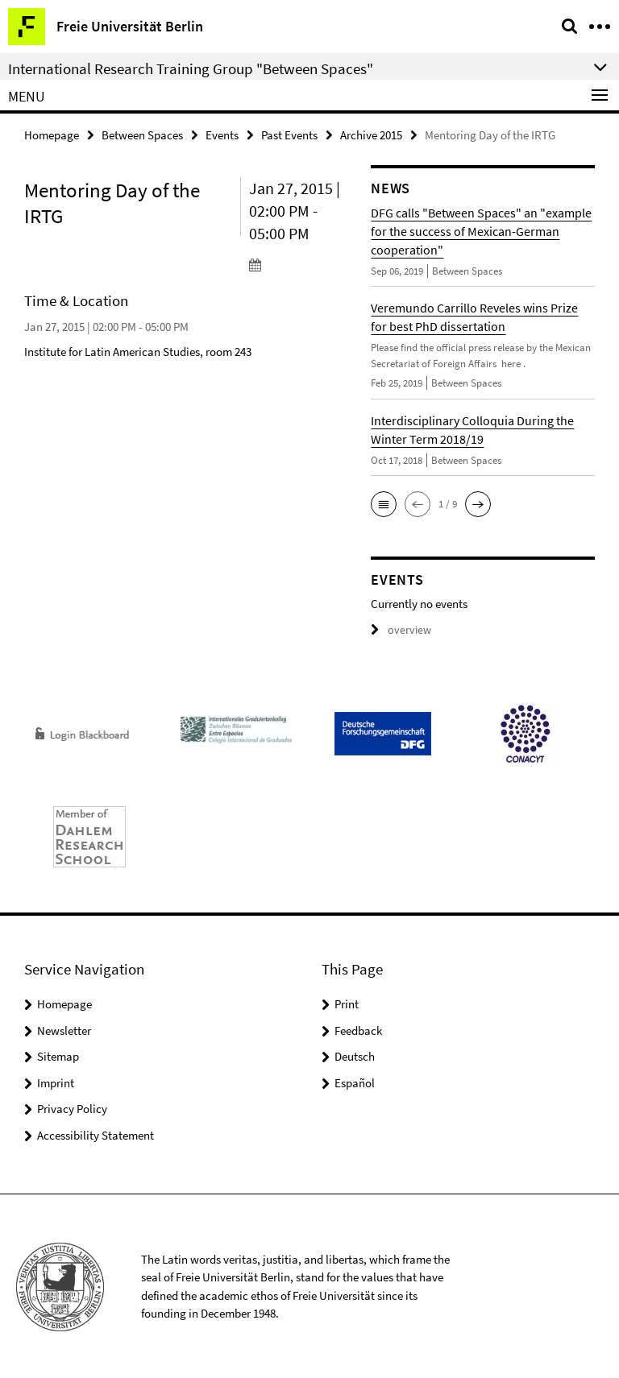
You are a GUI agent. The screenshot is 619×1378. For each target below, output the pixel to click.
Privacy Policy (72, 1107)
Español (354, 1082)
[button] (384, 503)
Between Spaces (142, 134)
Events (222, 134)
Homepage (51, 134)
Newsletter (64, 1029)
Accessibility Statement (95, 1134)
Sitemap (58, 1055)
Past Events (289, 134)
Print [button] (346, 1003)
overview (398, 629)
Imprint (55, 1082)
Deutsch (354, 1055)
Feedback (358, 1029)
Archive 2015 (371, 134)
